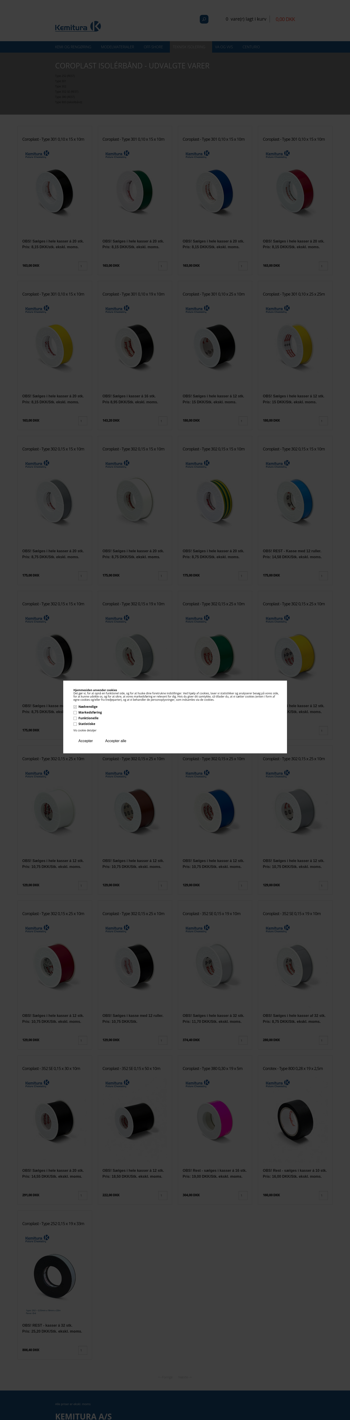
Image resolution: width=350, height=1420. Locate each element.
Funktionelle (89, 718)
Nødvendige (88, 706)
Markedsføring (90, 712)
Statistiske (87, 724)
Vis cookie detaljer (85, 730)
